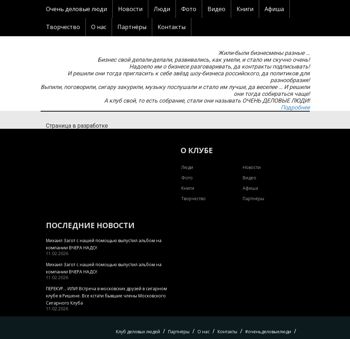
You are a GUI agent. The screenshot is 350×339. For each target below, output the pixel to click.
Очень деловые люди (76, 9)
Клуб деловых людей (138, 332)
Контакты (172, 27)
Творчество (63, 27)
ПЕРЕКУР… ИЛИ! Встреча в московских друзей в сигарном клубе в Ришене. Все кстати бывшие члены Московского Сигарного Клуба (106, 296)
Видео (216, 9)
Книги (245, 9)
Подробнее (295, 107)
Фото (188, 9)
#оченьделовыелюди (268, 332)
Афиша (274, 9)
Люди (162, 9)
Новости (130, 9)
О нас (98, 27)
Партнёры (131, 27)
